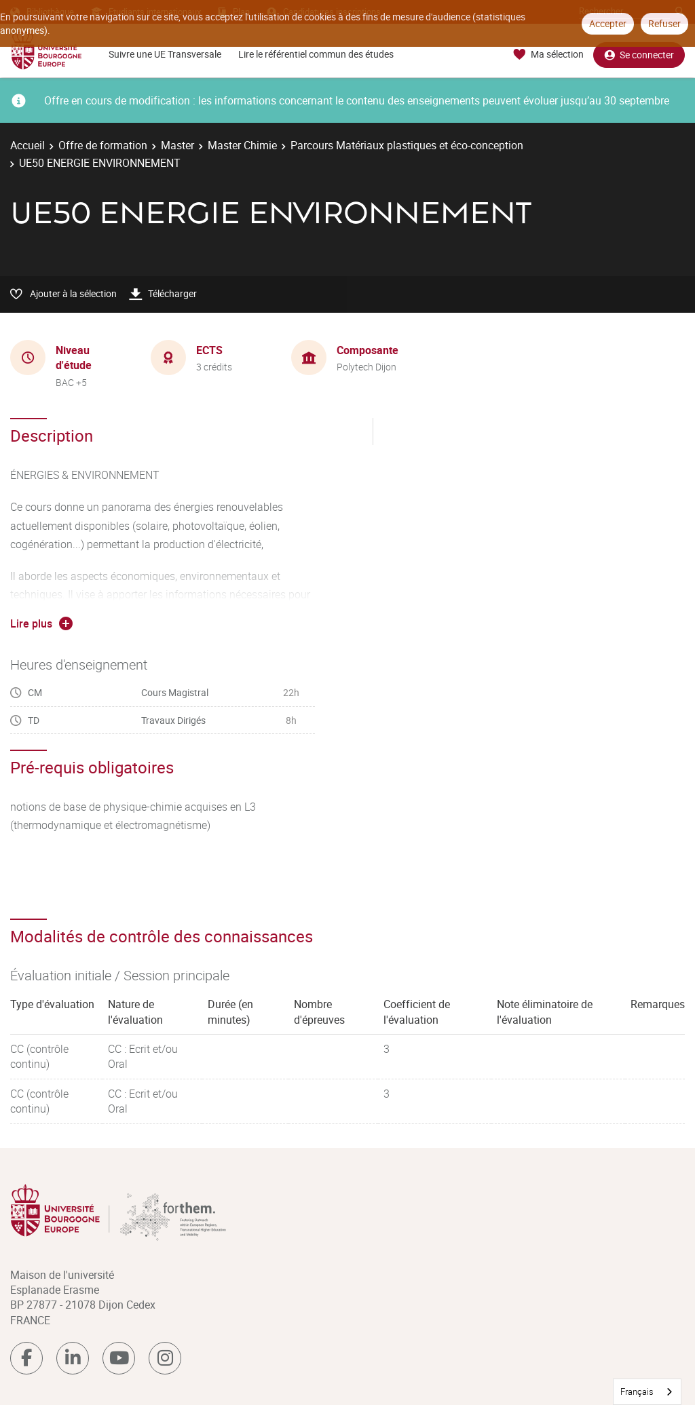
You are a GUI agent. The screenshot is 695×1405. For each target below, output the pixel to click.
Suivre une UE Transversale (165, 53)
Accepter (607, 23)
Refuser (664, 23)
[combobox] (647, 1392)
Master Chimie (242, 145)
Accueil (27, 145)
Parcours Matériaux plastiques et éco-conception (406, 145)
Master (177, 145)
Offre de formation (102, 145)
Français (637, 1391)
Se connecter (639, 54)
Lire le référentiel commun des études (316, 53)
